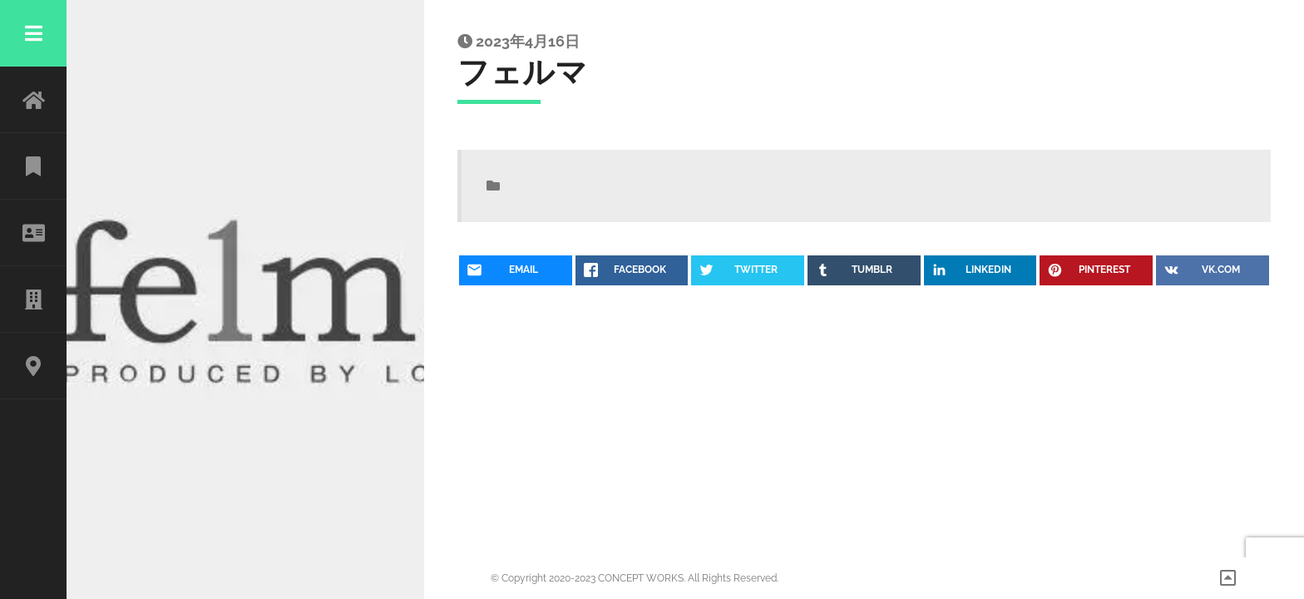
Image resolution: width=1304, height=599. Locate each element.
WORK (33, 166)
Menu (33, 33)
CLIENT (33, 299)
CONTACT (33, 366)
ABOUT (33, 233)
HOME (33, 100)
